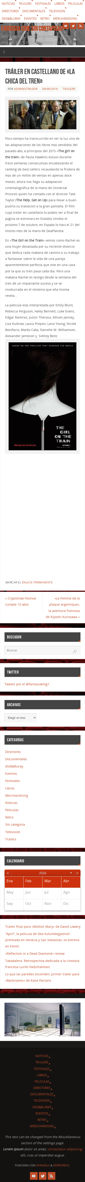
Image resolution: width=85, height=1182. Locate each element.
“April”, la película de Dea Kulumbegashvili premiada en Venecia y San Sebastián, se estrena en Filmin (42, 940)
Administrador (26, 89)
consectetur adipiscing (64, 1149)
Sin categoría (15, 824)
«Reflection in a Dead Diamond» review (35, 953)
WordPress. (61, 1165)
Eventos (30, 19)
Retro (44, 19)
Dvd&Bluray (11, 19)
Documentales (33, 11)
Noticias (8, 4)
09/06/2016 (50, 89)
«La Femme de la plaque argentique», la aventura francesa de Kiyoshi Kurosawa (63, 607)
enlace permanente (37, 582)
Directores (10, 11)
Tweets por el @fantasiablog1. (27, 684)
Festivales (43, 4)
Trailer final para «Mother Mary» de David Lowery (42, 926)
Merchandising (65, 19)
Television (57, 11)
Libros (59, 4)
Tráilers (25, 4)
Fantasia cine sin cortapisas (32, 28)
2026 (42, 873)
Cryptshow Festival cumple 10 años (20, 601)
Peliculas (75, 4)
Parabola (43, 1165)
